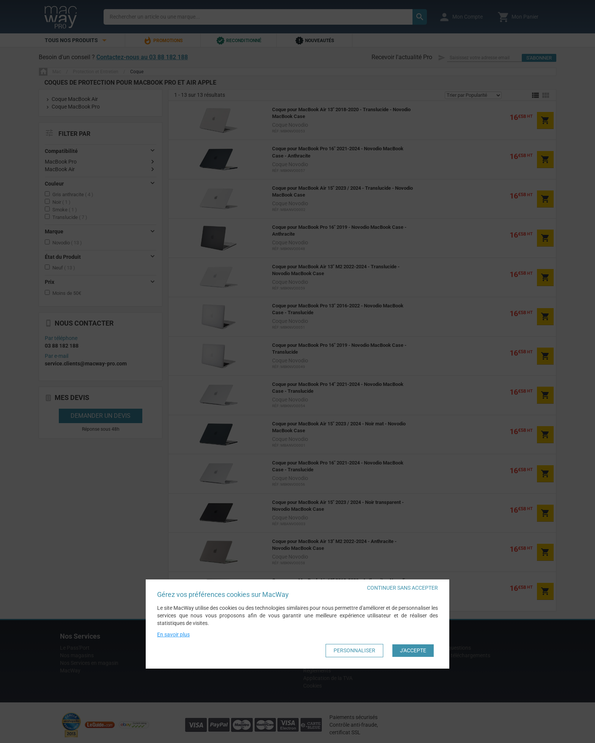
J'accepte (413, 650)
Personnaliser (354, 650)
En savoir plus (173, 634)
